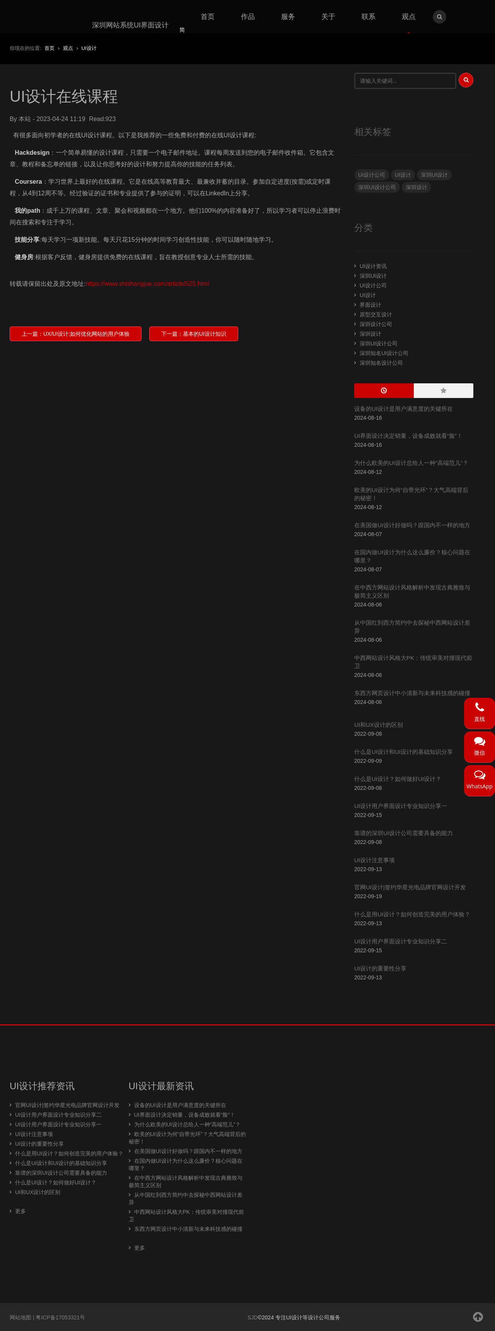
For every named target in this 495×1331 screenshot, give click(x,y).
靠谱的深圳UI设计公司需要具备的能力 (403, 833)
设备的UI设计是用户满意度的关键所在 (403, 408)
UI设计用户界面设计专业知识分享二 (400, 941)
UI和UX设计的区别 (378, 724)
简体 (182, 34)
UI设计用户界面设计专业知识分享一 (400, 806)
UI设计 (403, 175)
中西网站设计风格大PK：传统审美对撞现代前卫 (186, 1215)
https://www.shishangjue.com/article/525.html (147, 283)
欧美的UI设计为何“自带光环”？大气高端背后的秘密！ (187, 1138)
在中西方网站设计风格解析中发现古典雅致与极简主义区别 (185, 1181)
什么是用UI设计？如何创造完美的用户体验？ (412, 914)
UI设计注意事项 (374, 860)
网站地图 (20, 1317)
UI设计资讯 (373, 266)
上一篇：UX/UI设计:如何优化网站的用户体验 (76, 334)
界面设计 (370, 305)
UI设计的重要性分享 (380, 968)
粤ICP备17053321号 (60, 1317)
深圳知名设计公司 (381, 363)
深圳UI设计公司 (377, 187)
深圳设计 (416, 187)
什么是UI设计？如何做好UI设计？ (397, 779)
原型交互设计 (376, 314)
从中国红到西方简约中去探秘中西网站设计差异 (185, 1198)
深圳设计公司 (376, 324)
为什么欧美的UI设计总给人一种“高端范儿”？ (411, 463)
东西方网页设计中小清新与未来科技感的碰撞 (412, 693)
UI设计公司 (371, 175)
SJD (253, 1317)
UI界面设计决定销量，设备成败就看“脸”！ (408, 435)
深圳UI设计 (434, 175)
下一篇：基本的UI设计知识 (193, 334)
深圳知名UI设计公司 (384, 353)
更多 (20, 1211)
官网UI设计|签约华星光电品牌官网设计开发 (410, 887)
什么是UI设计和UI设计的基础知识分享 (403, 751)
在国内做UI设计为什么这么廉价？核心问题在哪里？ (185, 1164)
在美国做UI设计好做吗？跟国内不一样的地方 (412, 525)
